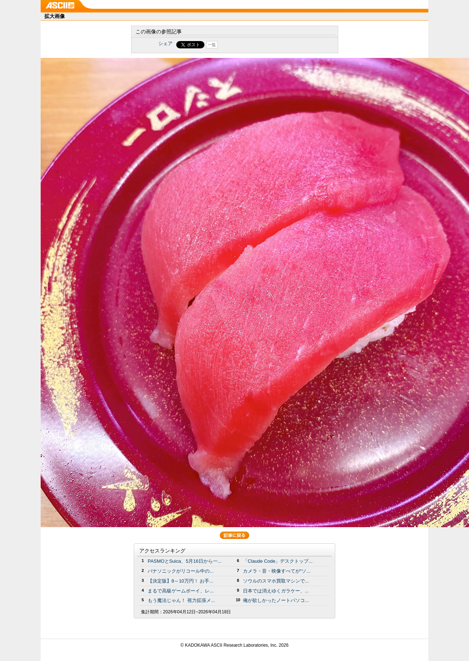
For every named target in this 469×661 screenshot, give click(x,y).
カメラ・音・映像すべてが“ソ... (276, 571)
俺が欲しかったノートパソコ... (276, 600)
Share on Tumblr (262, 44)
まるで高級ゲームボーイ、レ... (181, 591)
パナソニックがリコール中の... (181, 571)
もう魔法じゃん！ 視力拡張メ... (181, 600)
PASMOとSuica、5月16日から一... (184, 561)
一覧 (212, 45)
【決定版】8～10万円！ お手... (180, 581)
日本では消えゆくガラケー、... (276, 591)
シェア (165, 43)
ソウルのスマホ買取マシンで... (276, 581)
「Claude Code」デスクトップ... (278, 561)
